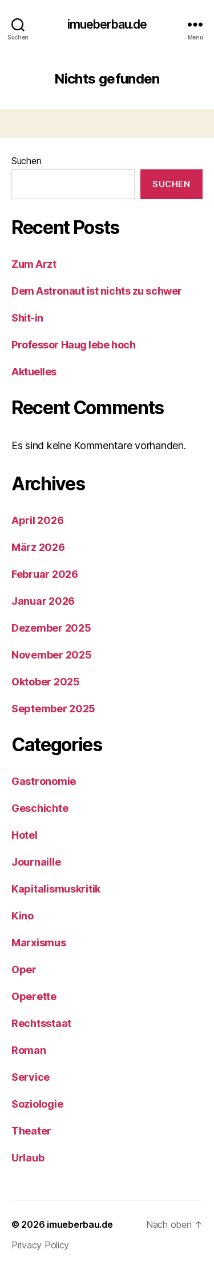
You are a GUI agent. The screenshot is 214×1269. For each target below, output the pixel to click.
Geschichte (39, 808)
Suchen (26, 160)
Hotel (24, 835)
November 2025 (51, 655)
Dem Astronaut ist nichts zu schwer (96, 291)
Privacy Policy (40, 1245)
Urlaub (27, 1158)
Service (30, 1077)
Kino (22, 916)
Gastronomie (43, 781)
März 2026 (38, 547)
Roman (28, 1050)
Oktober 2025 (45, 682)
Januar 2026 (43, 601)
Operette (33, 996)
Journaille (35, 862)
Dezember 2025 (51, 628)
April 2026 (37, 520)
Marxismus (38, 943)
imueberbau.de (107, 24)
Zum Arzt (33, 264)
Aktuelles (33, 372)
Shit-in (27, 318)
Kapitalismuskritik (55, 889)
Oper (24, 969)
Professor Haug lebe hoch (73, 345)
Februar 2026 (44, 574)
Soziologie (37, 1104)
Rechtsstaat (41, 1023)
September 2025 (53, 709)
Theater (31, 1131)
